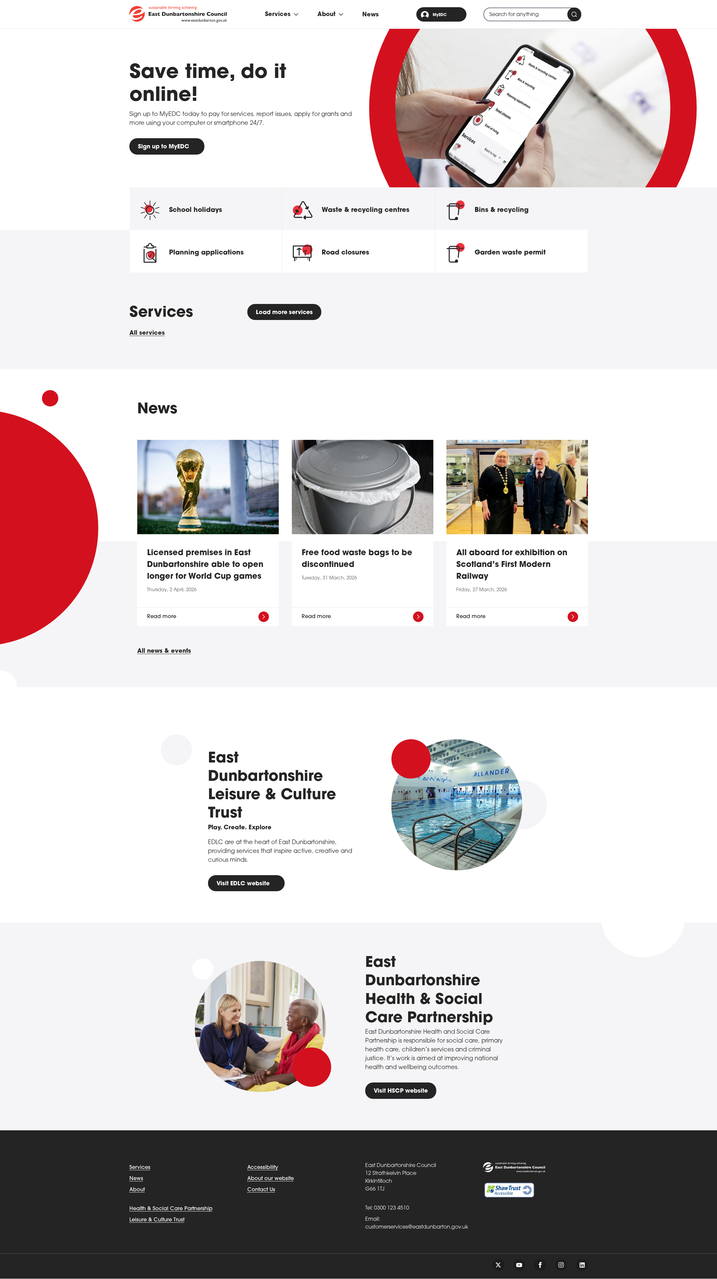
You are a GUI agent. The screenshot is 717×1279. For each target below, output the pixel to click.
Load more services (286, 313)
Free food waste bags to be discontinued (357, 559)
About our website (270, 1179)
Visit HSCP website (401, 1091)
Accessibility (262, 1168)
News (371, 15)
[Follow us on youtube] (519, 1265)
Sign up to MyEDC (164, 147)
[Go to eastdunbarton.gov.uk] (178, 14)
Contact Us (261, 1190)
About (137, 1190)
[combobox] (532, 14)
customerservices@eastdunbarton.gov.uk (416, 1227)
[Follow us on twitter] (498, 1265)
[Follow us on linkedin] (582, 1265)
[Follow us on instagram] (561, 1265)
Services (139, 1168)
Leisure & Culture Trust (156, 1220)
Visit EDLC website (244, 884)
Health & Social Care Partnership (171, 1209)
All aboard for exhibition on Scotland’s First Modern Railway (511, 565)
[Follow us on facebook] (540, 1265)
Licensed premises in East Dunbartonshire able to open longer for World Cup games (205, 565)
